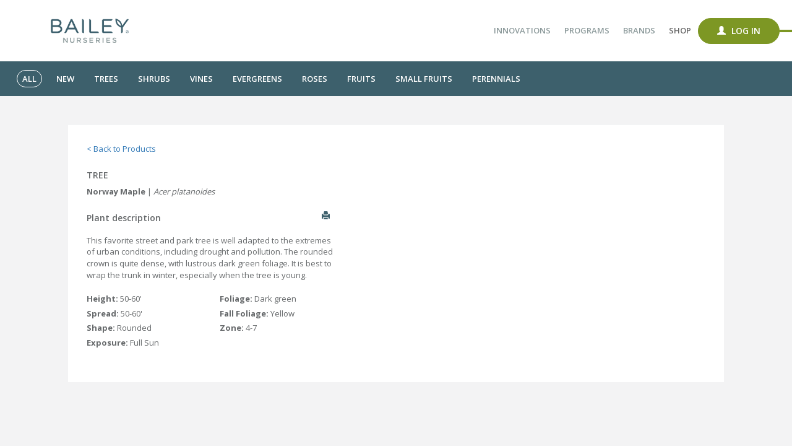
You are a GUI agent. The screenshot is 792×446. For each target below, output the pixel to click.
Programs (586, 30)
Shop (680, 30)
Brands (639, 30)
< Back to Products (121, 148)
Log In (738, 31)
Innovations (522, 30)
